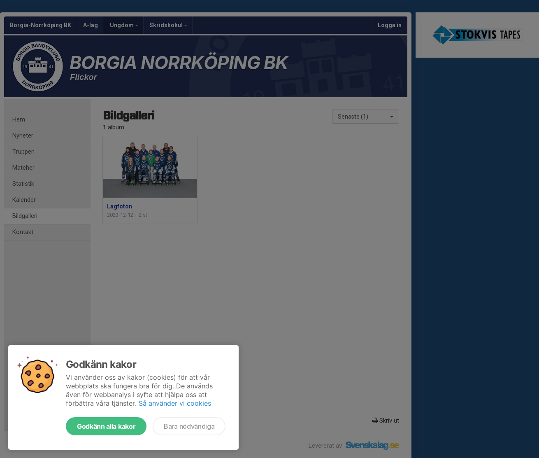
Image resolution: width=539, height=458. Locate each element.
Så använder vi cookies (175, 403)
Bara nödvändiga (189, 426)
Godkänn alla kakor (106, 426)
